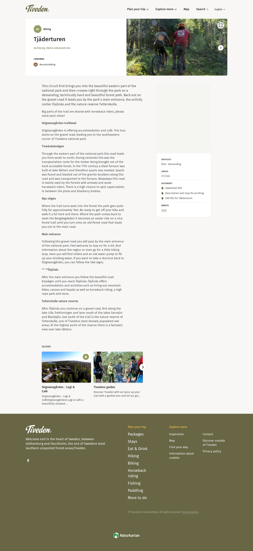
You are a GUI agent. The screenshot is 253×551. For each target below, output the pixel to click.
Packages (136, 434)
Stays (132, 441)
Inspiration (176, 434)
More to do (137, 498)
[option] (176, 47)
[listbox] (176, 47)
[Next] (220, 48)
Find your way (178, 447)
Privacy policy (212, 451)
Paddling (135, 490)
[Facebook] (28, 460)
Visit (164, 210)
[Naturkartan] (126, 537)
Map (172, 440)
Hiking (133, 456)
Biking (133, 463)
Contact (208, 434)
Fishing (134, 483)
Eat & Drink (137, 448)
